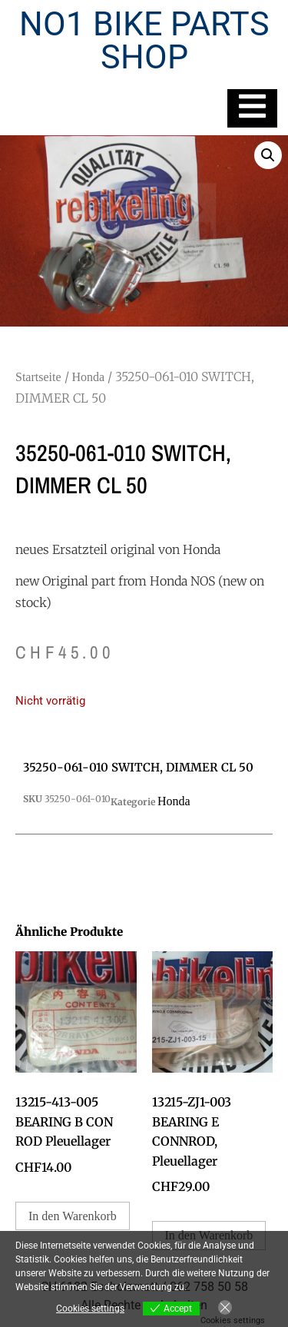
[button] (268, 155)
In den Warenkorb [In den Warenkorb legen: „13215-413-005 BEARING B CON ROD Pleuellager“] (72, 1215)
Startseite (38, 376)
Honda (88, 376)
